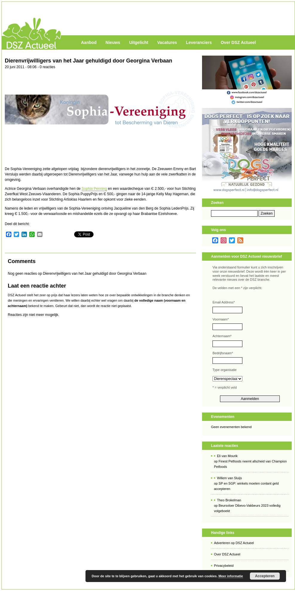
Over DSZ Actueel (238, 42)
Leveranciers (199, 42)
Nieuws (113, 42)
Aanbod (89, 42)
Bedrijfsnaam (223, 353)
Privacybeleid (223, 565)
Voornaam (221, 319)
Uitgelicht (138, 42)
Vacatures (167, 42)
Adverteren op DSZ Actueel (234, 543)
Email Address (224, 302)
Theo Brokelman (229, 500)
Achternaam (222, 336)
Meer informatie (230, 576)
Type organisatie (225, 370)
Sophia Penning (94, 189)
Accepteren (264, 576)
